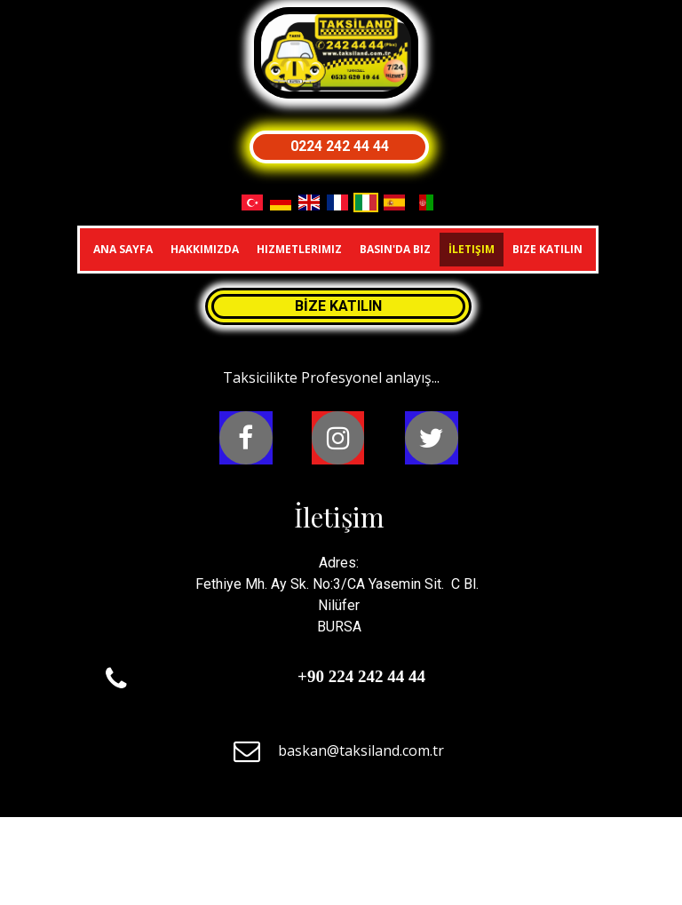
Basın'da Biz (395, 249)
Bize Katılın (547, 249)
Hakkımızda (204, 249)
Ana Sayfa (123, 249)
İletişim (471, 249)
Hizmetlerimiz (299, 249)
